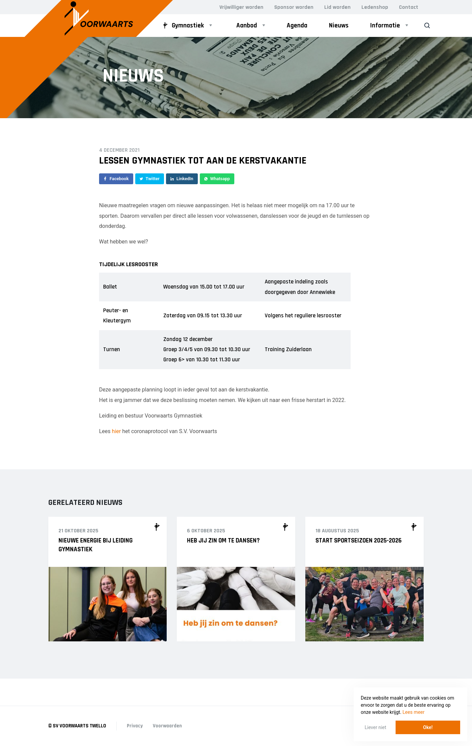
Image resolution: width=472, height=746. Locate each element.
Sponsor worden (293, 7)
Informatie (385, 25)
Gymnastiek (182, 25)
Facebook (116, 178)
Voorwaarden (167, 726)
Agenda (297, 25)
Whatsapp (217, 178)
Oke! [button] (427, 727)
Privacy (135, 726)
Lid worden (337, 7)
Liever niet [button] (375, 727)
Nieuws (339, 25)
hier (116, 431)
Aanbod (246, 25)
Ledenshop (374, 7)
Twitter (150, 178)
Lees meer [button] (414, 712)
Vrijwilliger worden (241, 7)
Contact (408, 7)
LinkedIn (181, 178)
